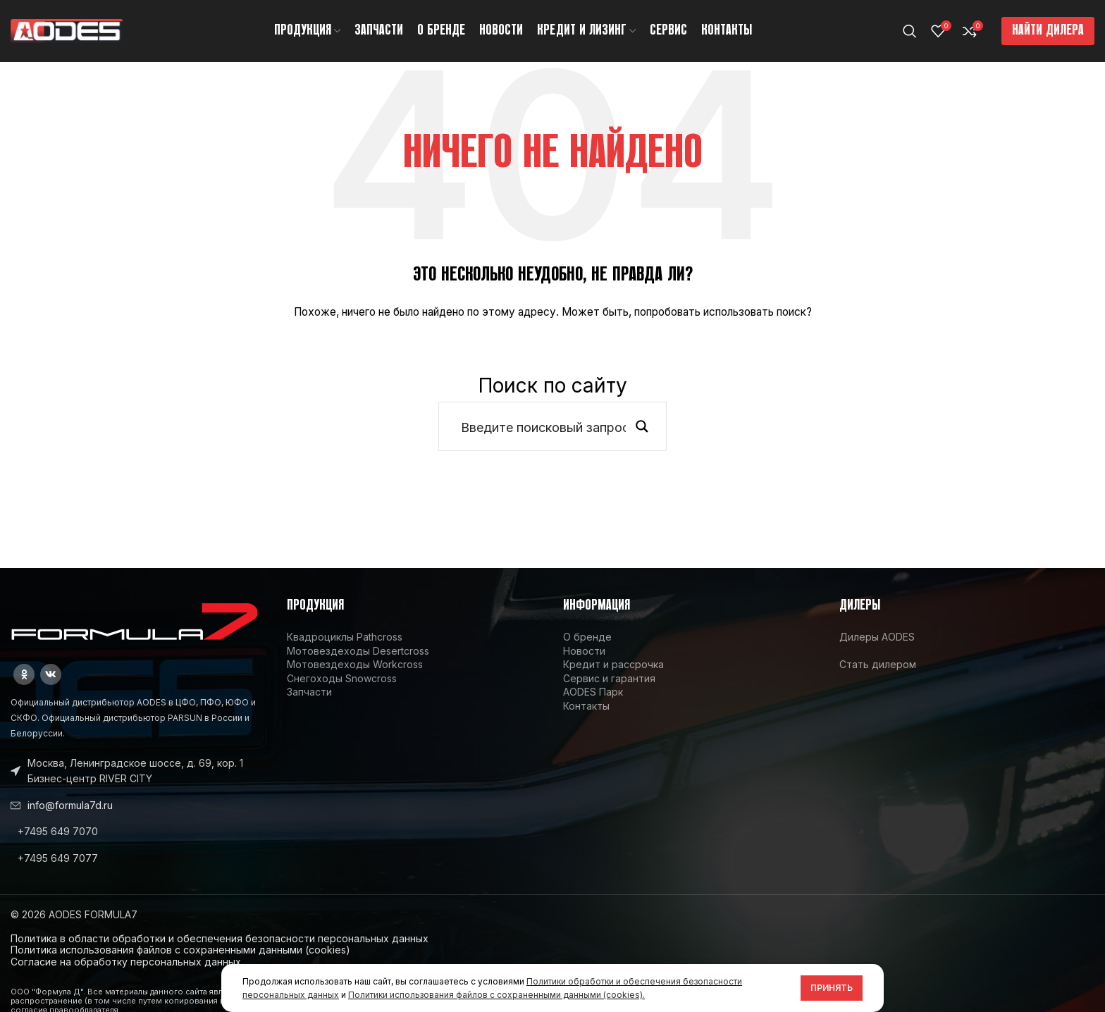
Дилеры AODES (877, 638)
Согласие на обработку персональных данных (126, 963)
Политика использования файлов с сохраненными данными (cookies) (180, 951)
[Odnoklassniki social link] (24, 675)
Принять (831, 987)
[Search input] (543, 427)
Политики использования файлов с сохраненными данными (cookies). (496, 994)
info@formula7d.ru (70, 807)
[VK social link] (50, 675)
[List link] (138, 833)
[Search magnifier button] (642, 428)
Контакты (586, 707)
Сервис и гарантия (609, 680)
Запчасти (309, 693)
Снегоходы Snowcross (342, 680)
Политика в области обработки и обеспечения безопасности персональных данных (219, 940)
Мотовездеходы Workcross (355, 666)
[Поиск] (910, 32)
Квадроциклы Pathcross (344, 638)
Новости (584, 652)
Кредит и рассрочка (613, 666)
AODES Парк (593, 693)
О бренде (587, 638)
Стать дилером (877, 666)
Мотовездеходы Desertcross (358, 652)
